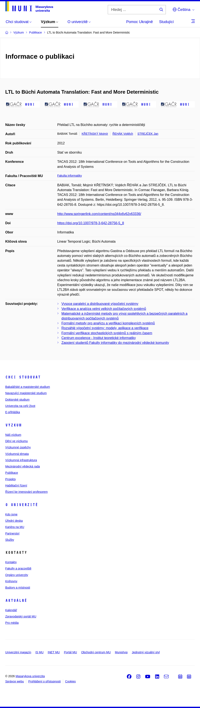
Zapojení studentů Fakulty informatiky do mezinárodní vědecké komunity (115, 342)
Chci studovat (23, 377)
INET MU (54, 652)
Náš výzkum (13, 434)
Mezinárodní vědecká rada (22, 466)
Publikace (11, 472)
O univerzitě (21, 504)
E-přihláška (12, 412)
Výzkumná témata (17, 454)
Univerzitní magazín (18, 652)
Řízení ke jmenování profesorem (26, 491)
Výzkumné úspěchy (18, 447)
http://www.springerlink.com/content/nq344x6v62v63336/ (99, 214)
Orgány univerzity (16, 575)
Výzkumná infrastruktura (21, 460)
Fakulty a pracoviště (18, 568)
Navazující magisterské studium (26, 393)
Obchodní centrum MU (96, 652)
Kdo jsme (11, 514)
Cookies (70, 681)
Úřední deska (14, 520)
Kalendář (11, 610)
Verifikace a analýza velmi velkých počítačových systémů (103, 309)
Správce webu (14, 681)
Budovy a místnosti (17, 587)
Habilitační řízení (16, 485)
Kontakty (11, 562)
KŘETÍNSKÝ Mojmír (95, 133)
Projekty (10, 479)
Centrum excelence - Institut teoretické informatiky (98, 338)
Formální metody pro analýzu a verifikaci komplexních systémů (108, 323)
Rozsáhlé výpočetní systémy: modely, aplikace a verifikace (104, 328)
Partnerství (12, 533)
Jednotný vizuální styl (146, 652)
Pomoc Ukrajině (139, 22)
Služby (9, 539)
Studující (166, 22)
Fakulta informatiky (69, 175)
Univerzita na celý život (20, 406)
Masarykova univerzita (30, 676)
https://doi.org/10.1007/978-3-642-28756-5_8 (90, 223)
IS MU (39, 652)
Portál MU (70, 652)
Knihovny (11, 581)
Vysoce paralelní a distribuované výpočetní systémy (99, 303)
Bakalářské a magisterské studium (27, 386)
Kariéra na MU (14, 527)
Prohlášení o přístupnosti (44, 681)
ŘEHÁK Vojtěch (122, 133)
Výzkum (13, 425)
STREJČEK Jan (148, 133)
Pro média (12, 622)
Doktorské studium (17, 399)
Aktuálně (16, 600)
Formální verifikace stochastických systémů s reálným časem (106, 333)
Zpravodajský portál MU (20, 616)
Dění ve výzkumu (16, 441)
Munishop (121, 652)
